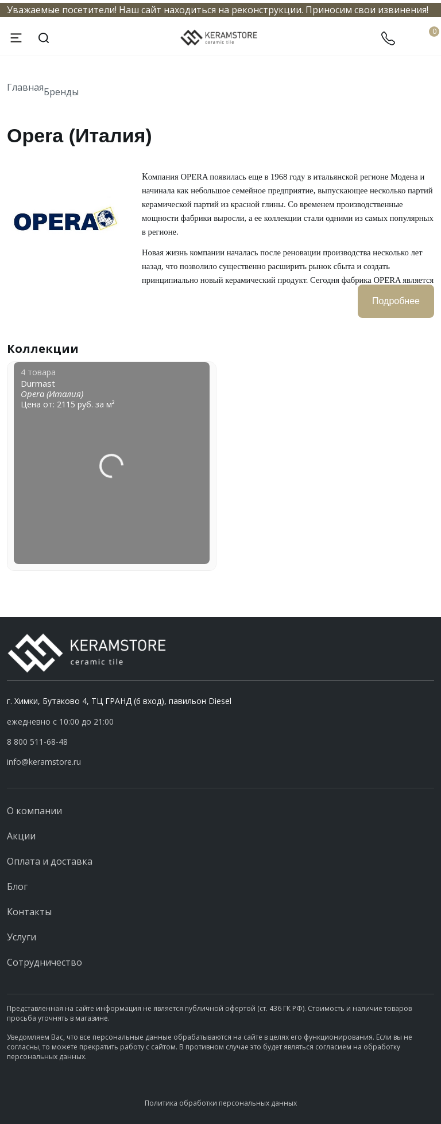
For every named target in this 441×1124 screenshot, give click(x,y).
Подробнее (396, 301)
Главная (25, 87)
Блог (17, 886)
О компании (34, 810)
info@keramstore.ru (44, 761)
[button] (220, 742)
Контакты (29, 911)
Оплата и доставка (49, 861)
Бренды (61, 91)
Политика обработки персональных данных (221, 1103)
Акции (21, 836)
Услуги (21, 937)
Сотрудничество (44, 962)
